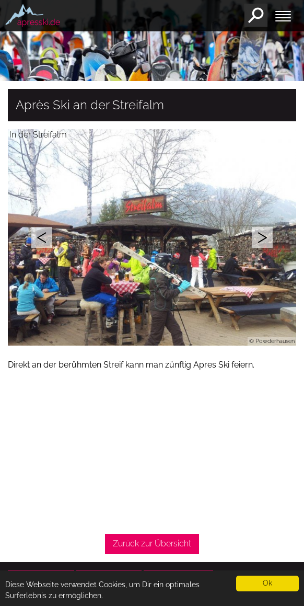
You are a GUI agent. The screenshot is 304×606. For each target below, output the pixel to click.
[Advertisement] (152, 453)
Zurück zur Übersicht (152, 543)
